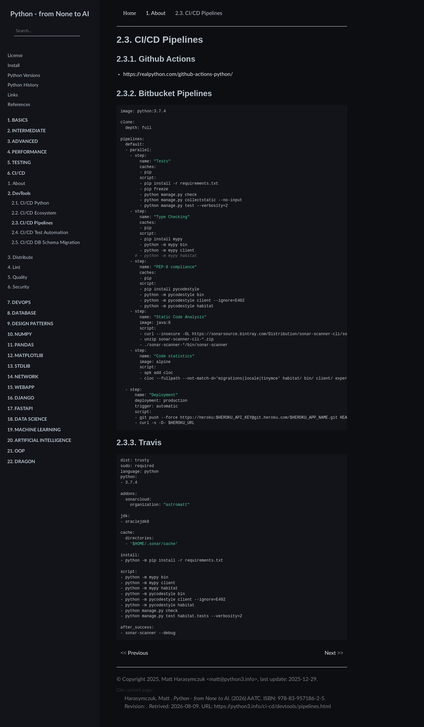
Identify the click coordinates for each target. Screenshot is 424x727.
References (19, 104)
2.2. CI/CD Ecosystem (34, 213)
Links (13, 94)
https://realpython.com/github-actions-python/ (178, 74)
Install (14, 65)
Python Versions (24, 75)
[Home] (130, 13)
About (156, 13)
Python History (23, 85)
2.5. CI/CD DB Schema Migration (46, 242)
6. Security (18, 286)
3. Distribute (20, 257)
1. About (16, 183)
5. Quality (17, 277)
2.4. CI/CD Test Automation (40, 232)
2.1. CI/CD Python (30, 203)
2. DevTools (19, 193)
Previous (134, 653)
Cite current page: (135, 690)
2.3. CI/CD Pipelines (32, 222)
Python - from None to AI (49, 14)
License (15, 55)
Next (334, 653)
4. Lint (14, 267)
